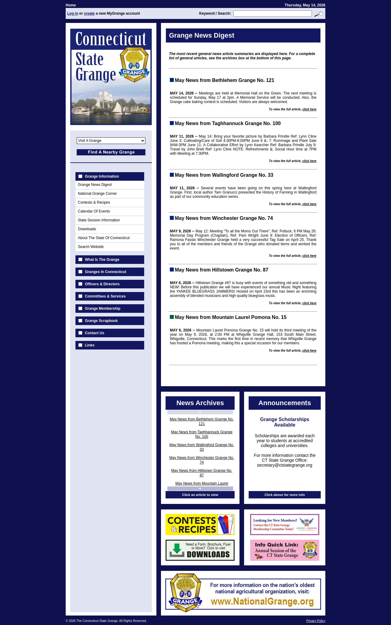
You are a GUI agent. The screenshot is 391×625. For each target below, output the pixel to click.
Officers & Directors (102, 284)
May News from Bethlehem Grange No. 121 (202, 421)
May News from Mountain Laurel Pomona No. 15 (201, 485)
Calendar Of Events (94, 211)
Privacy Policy (315, 621)
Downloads (87, 229)
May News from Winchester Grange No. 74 (201, 460)
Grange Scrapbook (101, 321)
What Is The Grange (102, 259)
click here (309, 109)
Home (71, 5)
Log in (72, 13)
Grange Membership (102, 308)
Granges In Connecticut (105, 272)
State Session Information (99, 220)
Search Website (91, 247)
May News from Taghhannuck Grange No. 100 (201, 434)
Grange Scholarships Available (284, 422)
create (89, 13)
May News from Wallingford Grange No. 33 (202, 447)
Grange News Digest (95, 185)
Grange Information (102, 176)
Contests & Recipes (94, 202)
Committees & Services (105, 296)
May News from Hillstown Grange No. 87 (201, 472)
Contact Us (94, 333)
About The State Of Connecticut (104, 238)
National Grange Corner (97, 193)
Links (89, 345)
